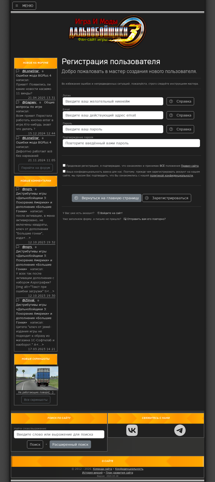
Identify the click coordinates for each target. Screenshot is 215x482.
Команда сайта (102, 468)
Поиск (35, 444)
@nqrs (27, 189)
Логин (67, 95)
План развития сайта (119, 472)
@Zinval (28, 300)
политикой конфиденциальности (171, 175)
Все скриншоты (36, 399)
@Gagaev (29, 102)
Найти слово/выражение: (30, 428)
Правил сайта (190, 165)
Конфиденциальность (129, 468)
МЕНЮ (24, 5)
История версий (92, 472)
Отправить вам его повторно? (145, 219)
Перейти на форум (35, 167)
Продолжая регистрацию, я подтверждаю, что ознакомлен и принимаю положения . (131, 165)
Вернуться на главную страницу (107, 198)
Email (66, 109)
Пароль (67, 123)
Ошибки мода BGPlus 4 (34, 75)
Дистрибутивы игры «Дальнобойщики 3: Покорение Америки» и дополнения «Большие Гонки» (34, 202)
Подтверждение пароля (78, 137)
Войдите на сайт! (110, 213)
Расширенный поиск (70, 444)
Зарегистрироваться (166, 198)
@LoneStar (31, 71)
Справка (180, 101)
